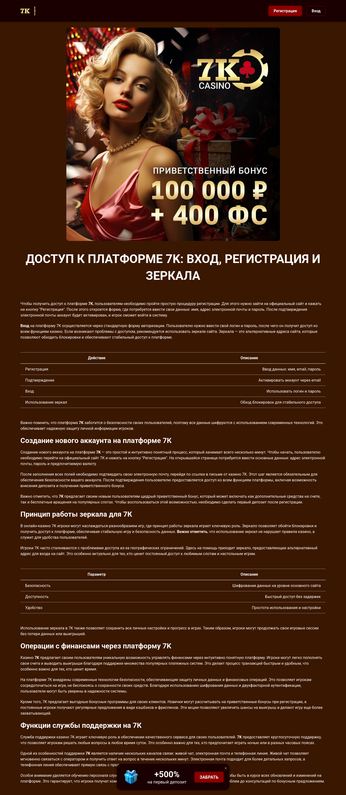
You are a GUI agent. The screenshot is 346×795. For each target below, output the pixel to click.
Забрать (209, 777)
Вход (316, 11)
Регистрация (285, 11)
